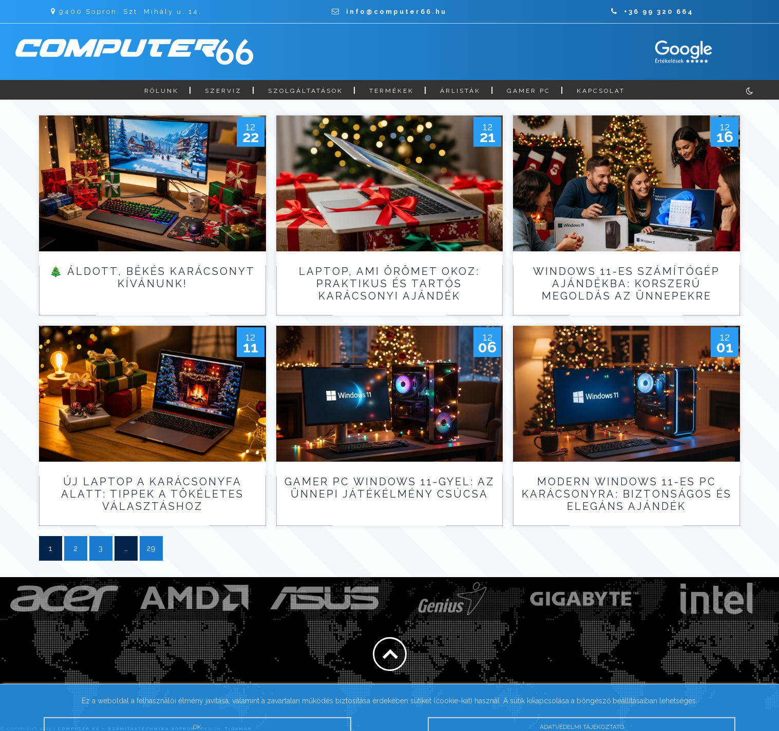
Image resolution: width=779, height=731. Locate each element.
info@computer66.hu (389, 11)
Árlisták (460, 90)
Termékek (391, 90)
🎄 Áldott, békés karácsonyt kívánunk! (152, 277)
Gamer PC (528, 90)
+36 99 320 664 (652, 11)
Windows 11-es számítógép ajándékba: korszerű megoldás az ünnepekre (626, 283)
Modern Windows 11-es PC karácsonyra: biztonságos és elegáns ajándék (627, 494)
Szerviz (223, 90)
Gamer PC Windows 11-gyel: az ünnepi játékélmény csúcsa (389, 488)
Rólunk (161, 90)
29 (151, 548)
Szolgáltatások (305, 90)
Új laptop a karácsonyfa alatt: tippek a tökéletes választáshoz (152, 494)
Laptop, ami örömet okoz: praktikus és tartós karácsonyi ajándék (389, 283)
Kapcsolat (601, 90)
